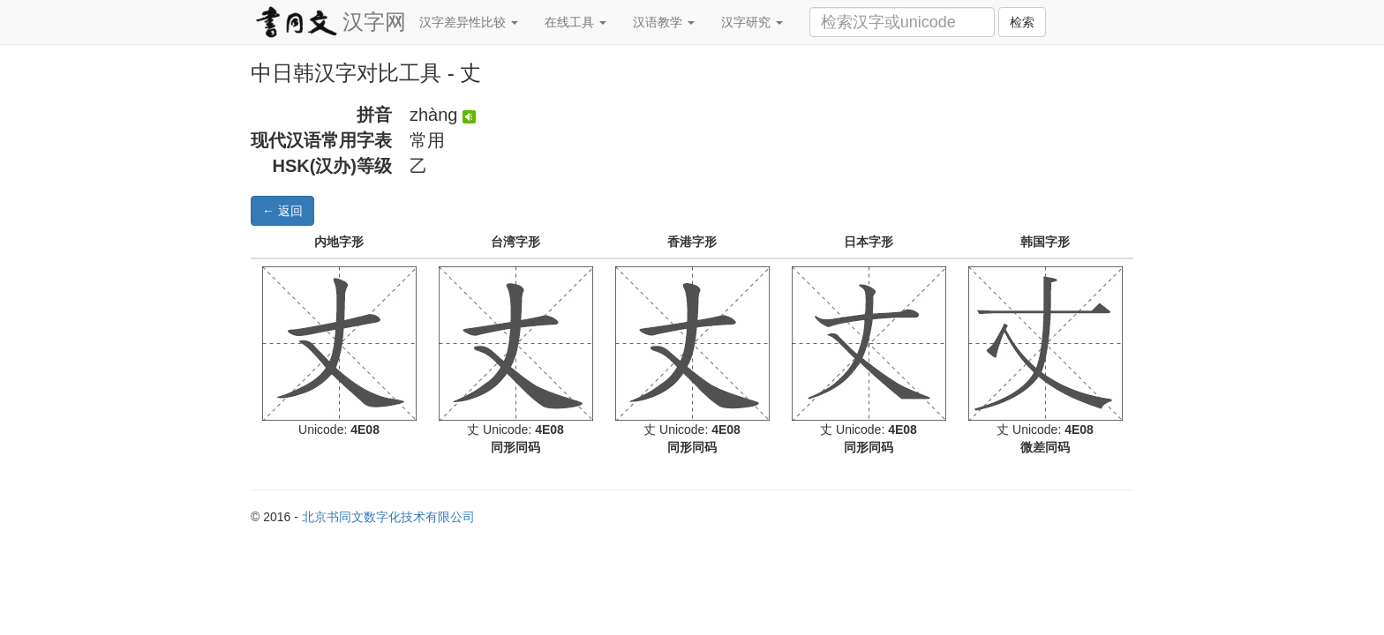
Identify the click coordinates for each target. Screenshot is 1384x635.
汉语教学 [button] (664, 22)
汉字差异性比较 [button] (468, 22)
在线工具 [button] (575, 22)
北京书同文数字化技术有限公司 (388, 517)
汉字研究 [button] (752, 22)
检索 (1022, 22)
